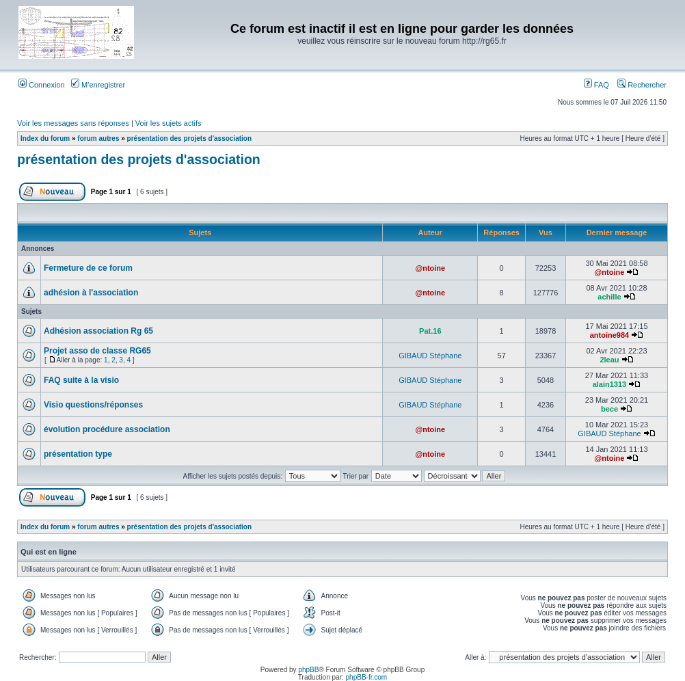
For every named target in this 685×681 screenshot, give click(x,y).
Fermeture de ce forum (88, 268)
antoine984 (609, 335)
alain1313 (610, 384)
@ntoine (430, 268)
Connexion (41, 85)
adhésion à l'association (91, 292)
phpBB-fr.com (367, 677)
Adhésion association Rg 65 (98, 331)
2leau (609, 360)
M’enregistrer (98, 85)
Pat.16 (430, 331)
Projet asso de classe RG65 (97, 351)
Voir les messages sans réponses (73, 123)
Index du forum (45, 138)
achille (609, 297)
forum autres (98, 138)
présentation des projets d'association (189, 138)
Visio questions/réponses (93, 405)
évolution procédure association (107, 429)
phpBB (308, 669)
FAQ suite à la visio (81, 380)
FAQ (596, 85)
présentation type (78, 454)
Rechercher (642, 85)
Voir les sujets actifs (168, 123)
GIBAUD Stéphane (430, 355)
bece (609, 409)
